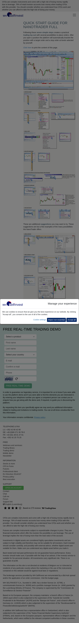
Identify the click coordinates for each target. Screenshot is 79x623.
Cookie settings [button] (39, 320)
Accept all (72, 320)
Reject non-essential (56, 320)
